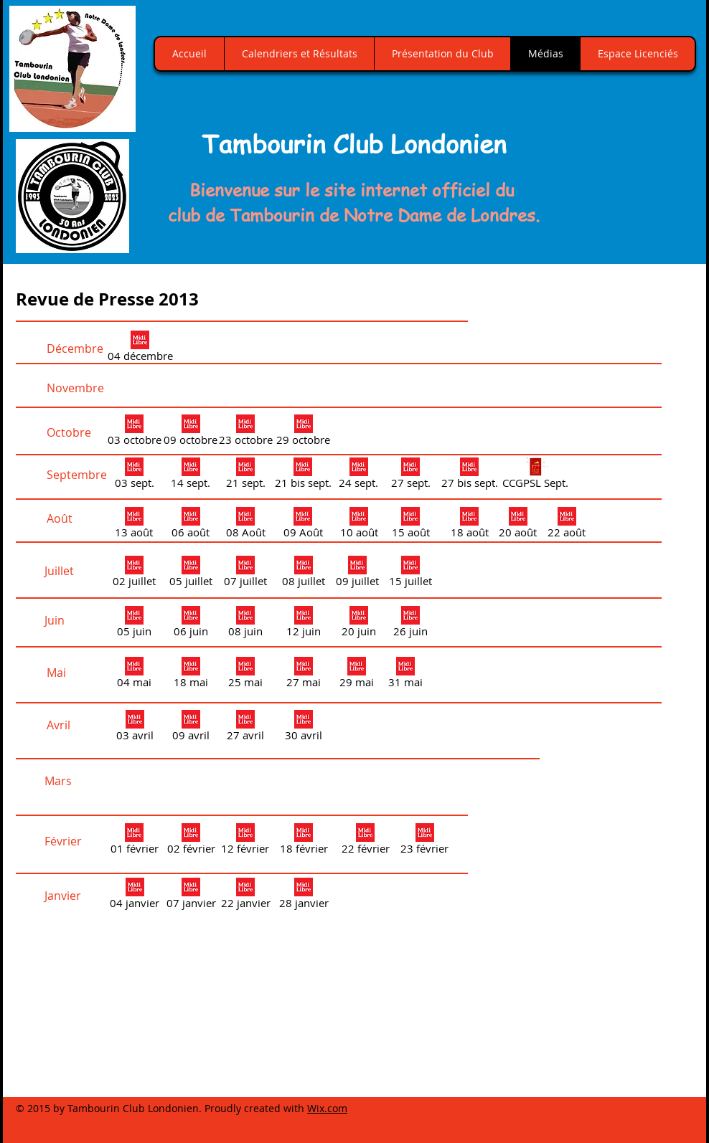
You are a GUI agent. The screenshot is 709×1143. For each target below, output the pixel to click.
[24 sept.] (358, 475)
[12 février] (245, 841)
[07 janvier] (190, 896)
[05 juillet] (190, 574)
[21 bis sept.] (302, 475)
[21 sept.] (245, 475)
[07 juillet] (245, 574)
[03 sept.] (134, 475)
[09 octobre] (190, 432)
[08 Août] (245, 525)
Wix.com (327, 1108)
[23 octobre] (245, 432)
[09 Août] (303, 525)
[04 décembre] (140, 348)
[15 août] (410, 525)
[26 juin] (410, 624)
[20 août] (518, 525)
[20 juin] (359, 624)
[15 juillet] (410, 574)
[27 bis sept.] (469, 475)
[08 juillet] (303, 574)
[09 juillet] (357, 574)
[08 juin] (245, 624)
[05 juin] (134, 624)
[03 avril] (134, 728)
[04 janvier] (134, 896)
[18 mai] (190, 675)
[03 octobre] (134, 432)
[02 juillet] (134, 574)
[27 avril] (245, 728)
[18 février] (303, 841)
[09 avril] (190, 728)
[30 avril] (303, 728)
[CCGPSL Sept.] (535, 475)
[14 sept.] (190, 475)
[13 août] (134, 525)
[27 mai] (303, 675)
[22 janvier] (245, 896)
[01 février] (134, 841)
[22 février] (365, 841)
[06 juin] (190, 624)
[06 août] (190, 525)
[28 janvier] (303, 896)
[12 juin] (303, 624)
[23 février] (424, 841)
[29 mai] (356, 675)
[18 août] (469, 525)
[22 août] (566, 525)
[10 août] (359, 525)
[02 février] (190, 841)
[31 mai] (405, 675)
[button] (622, 153)
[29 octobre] (303, 432)
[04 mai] (134, 675)
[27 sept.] (410, 475)
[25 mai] (245, 675)
